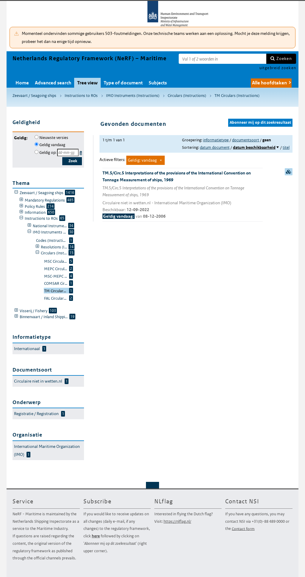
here (96, 536)
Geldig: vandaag (142, 160)
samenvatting (288, 171)
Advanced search (53, 83)
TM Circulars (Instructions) (236, 95)
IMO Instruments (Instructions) (132, 95)
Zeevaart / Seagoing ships (34, 95)
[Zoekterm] (222, 59)
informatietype (216, 140)
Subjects (158, 83)
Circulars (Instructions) (187, 95)
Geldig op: (47, 152)
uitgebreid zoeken (277, 67)
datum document (215, 147)
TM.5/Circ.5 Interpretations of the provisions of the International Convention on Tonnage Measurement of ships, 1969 (182, 195)
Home (22, 83)
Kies (81, 152)
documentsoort (245, 140)
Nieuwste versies (53, 137)
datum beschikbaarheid (254, 147)
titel (286, 147)
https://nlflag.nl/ (177, 521)
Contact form (243, 528)
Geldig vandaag (52, 144)
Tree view (87, 83)
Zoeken (284, 58)
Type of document (123, 83)
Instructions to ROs (81, 95)
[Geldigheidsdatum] (68, 152)
